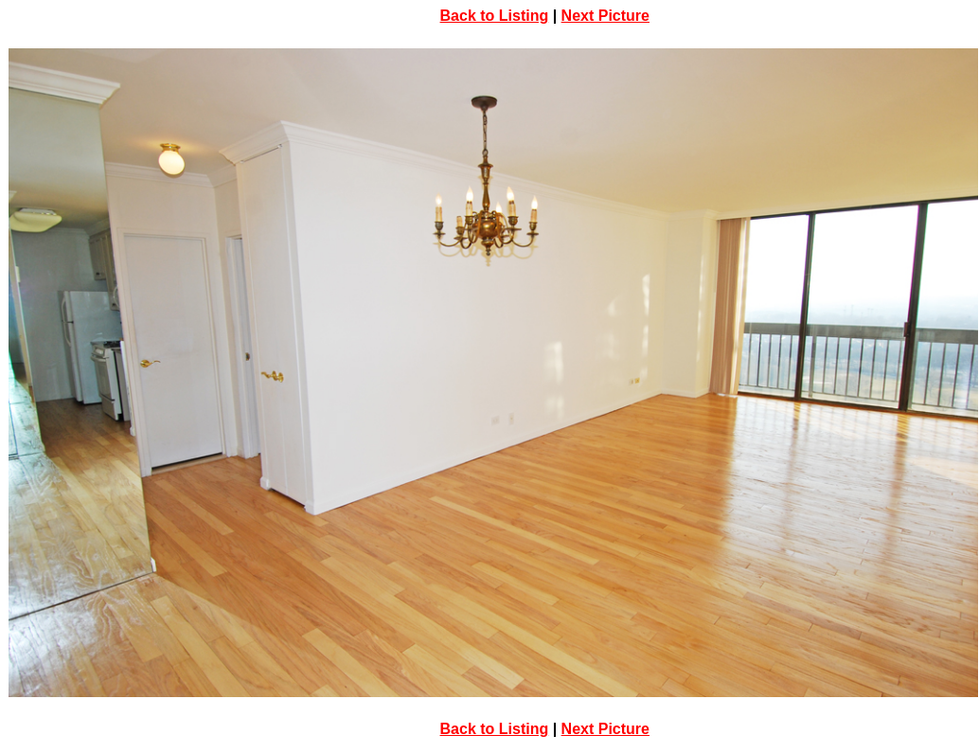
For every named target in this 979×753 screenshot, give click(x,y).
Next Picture (605, 16)
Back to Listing (494, 16)
